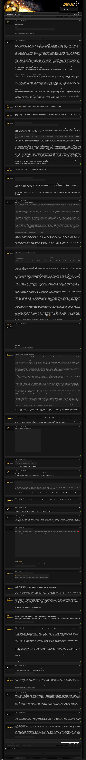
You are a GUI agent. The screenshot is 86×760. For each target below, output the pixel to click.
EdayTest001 (20, 561)
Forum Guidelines (69, 14)
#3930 (80, 725)
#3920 (80, 527)
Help (75, 9)
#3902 (80, 40)
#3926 (80, 665)
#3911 (80, 352)
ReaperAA (8, 508)
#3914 (80, 459)
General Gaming (17, 14)
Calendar (34, 12)
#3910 (80, 323)
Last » (30, 16)
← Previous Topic (68, 743)
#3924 (80, 614)
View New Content (77, 14)
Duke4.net (7, 12)
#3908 (80, 200)
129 (16, 16)
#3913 (80, 426)
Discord (18, 12)
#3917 (80, 498)
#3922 (80, 586)
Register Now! (66, 9)
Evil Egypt (21, 106)
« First (11, 16)
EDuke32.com (12, 12)
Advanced (78, 12)
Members (28, 12)
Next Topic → (79, 743)
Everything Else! (10, 14)
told (61, 718)
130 (18, 16)
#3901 (80, 20)
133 (25, 16)
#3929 (80, 712)
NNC (7, 113)
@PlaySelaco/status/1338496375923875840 (22, 575)
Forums (23, 12)
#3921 (80, 571)
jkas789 (8, 105)
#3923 (80, 597)
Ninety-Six (8, 168)
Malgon (8, 21)
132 (23, 16)
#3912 (80, 416)
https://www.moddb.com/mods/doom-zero (34, 589)
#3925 (80, 627)
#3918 (80, 507)
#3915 (80, 470)
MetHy (8, 615)
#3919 (80, 515)
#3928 (80, 692)
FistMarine (8, 121)
